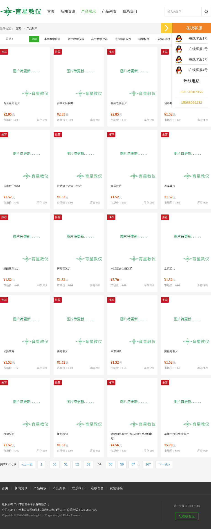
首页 (51, 11)
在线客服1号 (198, 38)
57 (133, 464)
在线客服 (187, 516)
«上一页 (27, 464)
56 (122, 464)
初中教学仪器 (76, 39)
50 (54, 464)
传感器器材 (163, 39)
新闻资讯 (68, 11)
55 (110, 464)
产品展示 (88, 11)
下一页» (164, 464)
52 (77, 464)
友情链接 (116, 488)
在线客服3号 (198, 59)
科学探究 (143, 39)
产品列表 (109, 11)
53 (88, 464)
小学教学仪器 (52, 39)
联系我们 (129, 11)
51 (66, 464)
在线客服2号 (198, 49)
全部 (34, 39)
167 (148, 464)
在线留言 (97, 488)
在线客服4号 (198, 70)
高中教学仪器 (99, 39)
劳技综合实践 (123, 39)
